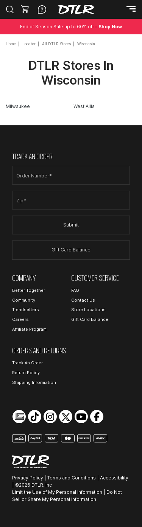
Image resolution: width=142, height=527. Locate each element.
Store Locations (88, 309)
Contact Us (83, 300)
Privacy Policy (27, 478)
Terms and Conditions (71, 478)
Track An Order (27, 362)
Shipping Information (34, 382)
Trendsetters (25, 309)
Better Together (28, 290)
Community (23, 300)
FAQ (75, 290)
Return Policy (26, 372)
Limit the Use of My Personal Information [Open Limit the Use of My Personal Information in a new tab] (57, 492)
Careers (20, 319)
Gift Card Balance (71, 250)
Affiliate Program (29, 329)
